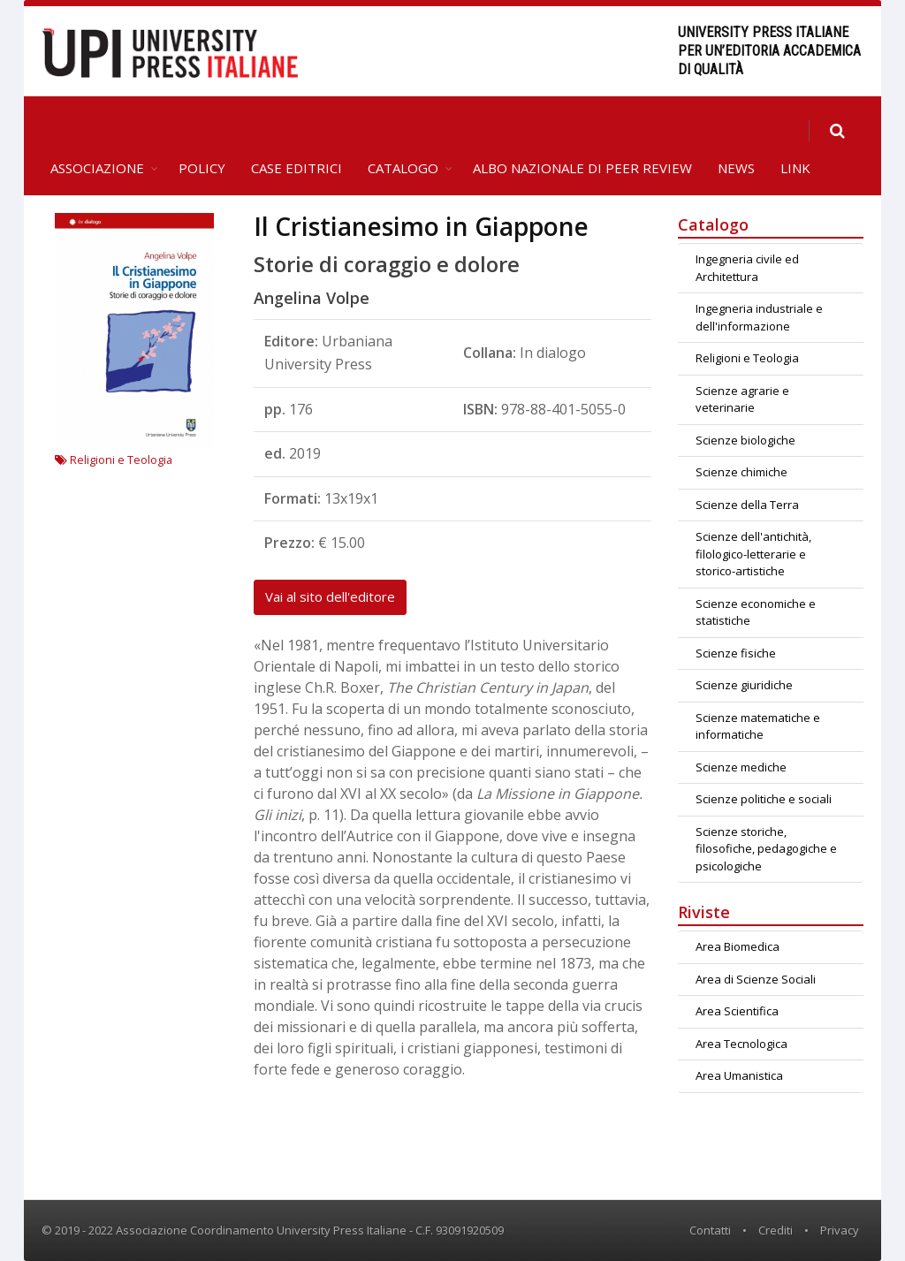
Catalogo (403, 168)
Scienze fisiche (736, 653)
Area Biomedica (738, 946)
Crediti (775, 1230)
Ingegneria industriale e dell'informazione (759, 317)
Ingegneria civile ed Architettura (747, 268)
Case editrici (296, 168)
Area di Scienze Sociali (756, 979)
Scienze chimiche (741, 472)
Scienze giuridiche (744, 685)
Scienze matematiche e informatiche (758, 726)
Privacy (839, 1230)
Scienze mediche (741, 767)
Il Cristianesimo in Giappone (421, 226)
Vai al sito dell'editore (330, 596)
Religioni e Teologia (113, 459)
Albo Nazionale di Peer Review (582, 168)
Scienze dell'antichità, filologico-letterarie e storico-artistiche (753, 553)
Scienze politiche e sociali (764, 799)
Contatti (710, 1230)
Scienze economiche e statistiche (756, 612)
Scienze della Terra (747, 505)
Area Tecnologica (741, 1044)
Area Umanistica (739, 1075)
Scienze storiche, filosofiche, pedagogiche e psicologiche (766, 849)
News (736, 168)
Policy (202, 168)
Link (795, 168)
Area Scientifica (737, 1011)
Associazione (97, 168)
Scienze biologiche (745, 440)
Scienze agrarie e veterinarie (742, 399)
